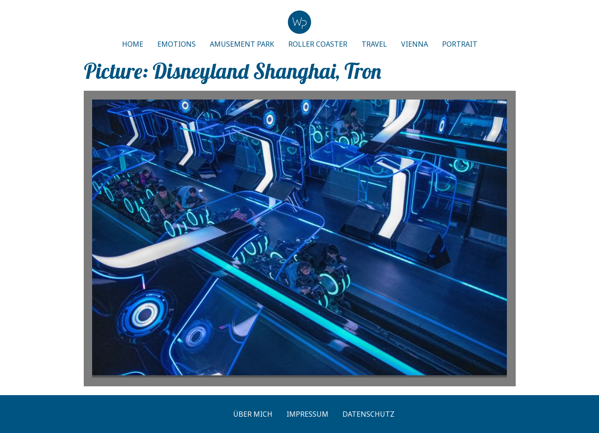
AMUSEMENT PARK (242, 44)
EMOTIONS (176, 44)
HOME (132, 44)
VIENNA (414, 44)
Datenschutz (368, 414)
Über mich (252, 414)
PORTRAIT (459, 44)
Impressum (307, 414)
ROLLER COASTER (317, 44)
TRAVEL (374, 44)
